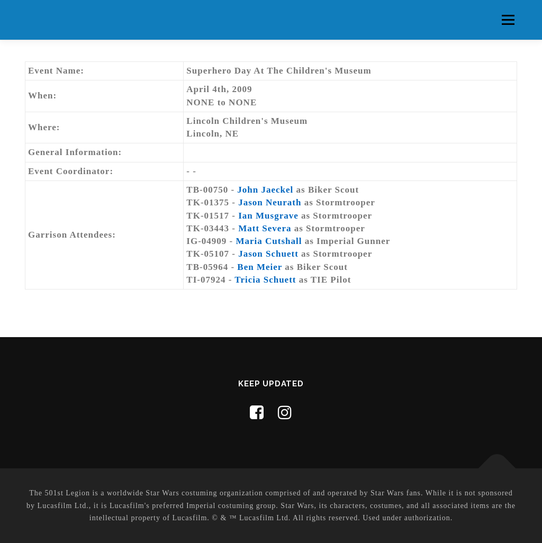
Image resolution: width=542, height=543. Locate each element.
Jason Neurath (269, 202)
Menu (508, 20)
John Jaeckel (265, 190)
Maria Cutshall (269, 241)
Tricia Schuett (265, 280)
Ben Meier (259, 267)
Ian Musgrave (268, 216)
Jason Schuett (268, 254)
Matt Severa (264, 228)
